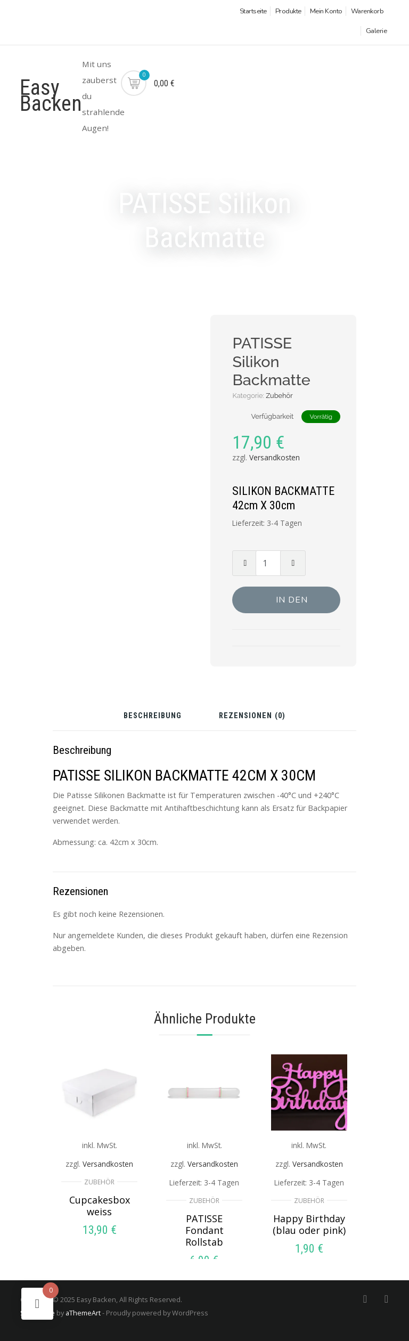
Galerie (376, 31)
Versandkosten (274, 457)
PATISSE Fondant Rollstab (204, 1230)
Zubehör (279, 396)
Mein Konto (326, 11)
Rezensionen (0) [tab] (252, 716)
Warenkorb (367, 11)
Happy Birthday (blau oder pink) (309, 1224)
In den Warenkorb (291, 603)
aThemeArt (83, 1313)
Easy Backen (51, 95)
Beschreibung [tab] (153, 716)
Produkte (288, 11)
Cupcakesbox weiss (99, 1205)
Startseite (253, 11)
